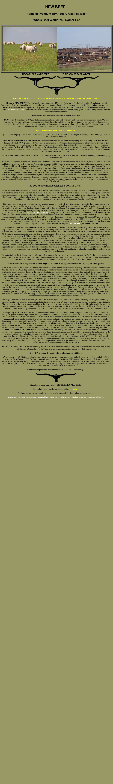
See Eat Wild (75, 223)
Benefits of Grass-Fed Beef (37, 213)
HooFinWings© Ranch (16, 110)
